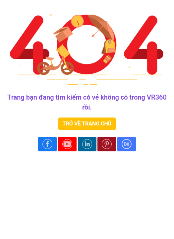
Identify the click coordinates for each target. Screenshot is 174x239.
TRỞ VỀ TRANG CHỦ (87, 123)
